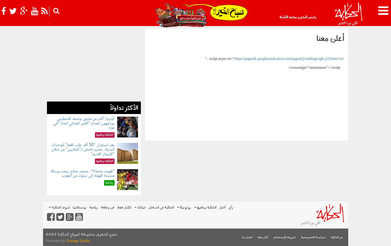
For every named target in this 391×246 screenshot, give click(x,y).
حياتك (140, 207)
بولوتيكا (184, 207)
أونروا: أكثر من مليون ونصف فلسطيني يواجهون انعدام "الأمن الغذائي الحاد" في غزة (84, 123)
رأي (230, 207)
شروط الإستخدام (284, 237)
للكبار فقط (124, 207)
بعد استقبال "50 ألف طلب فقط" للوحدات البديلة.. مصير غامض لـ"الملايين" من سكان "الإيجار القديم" (83, 150)
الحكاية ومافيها (205, 207)
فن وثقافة (107, 207)
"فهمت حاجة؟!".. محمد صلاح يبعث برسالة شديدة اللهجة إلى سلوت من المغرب (83, 174)
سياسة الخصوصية (313, 237)
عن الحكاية (337, 237)
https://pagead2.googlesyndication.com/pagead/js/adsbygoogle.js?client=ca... (274, 59)
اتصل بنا (247, 237)
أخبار (222, 207)
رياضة (93, 207)
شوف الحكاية (59, 207)
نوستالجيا (80, 207)
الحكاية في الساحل (161, 207)
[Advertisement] (94, 65)
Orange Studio (78, 241)
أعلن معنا (263, 237)
